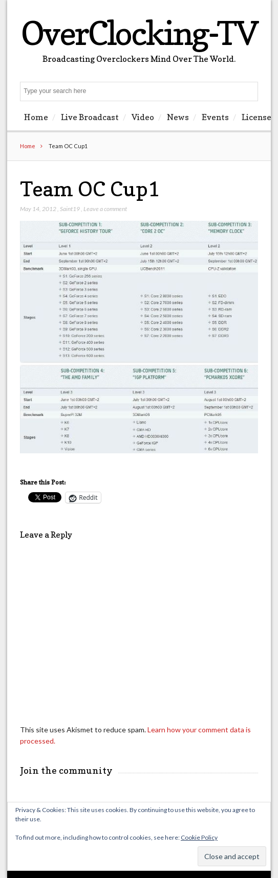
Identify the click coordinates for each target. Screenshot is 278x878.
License (256, 117)
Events (215, 117)
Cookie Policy (199, 837)
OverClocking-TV (139, 33)
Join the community (66, 770)
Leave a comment (105, 209)
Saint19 (70, 209)
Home (36, 117)
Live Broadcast (90, 117)
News (178, 117)
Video (143, 117)
